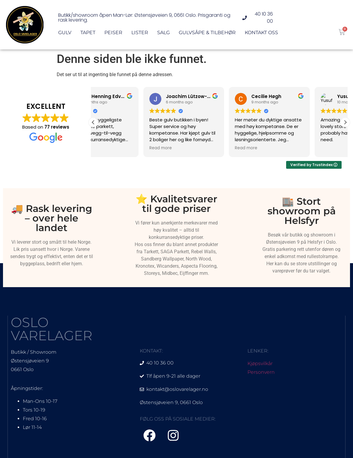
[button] (345, 122)
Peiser (113, 34)
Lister (139, 34)
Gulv (64, 34)
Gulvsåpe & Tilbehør (207, 34)
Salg (163, 34)
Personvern (261, 372)
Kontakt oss (261, 34)
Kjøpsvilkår (260, 363)
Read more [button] (110, 148)
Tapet (87, 34)
